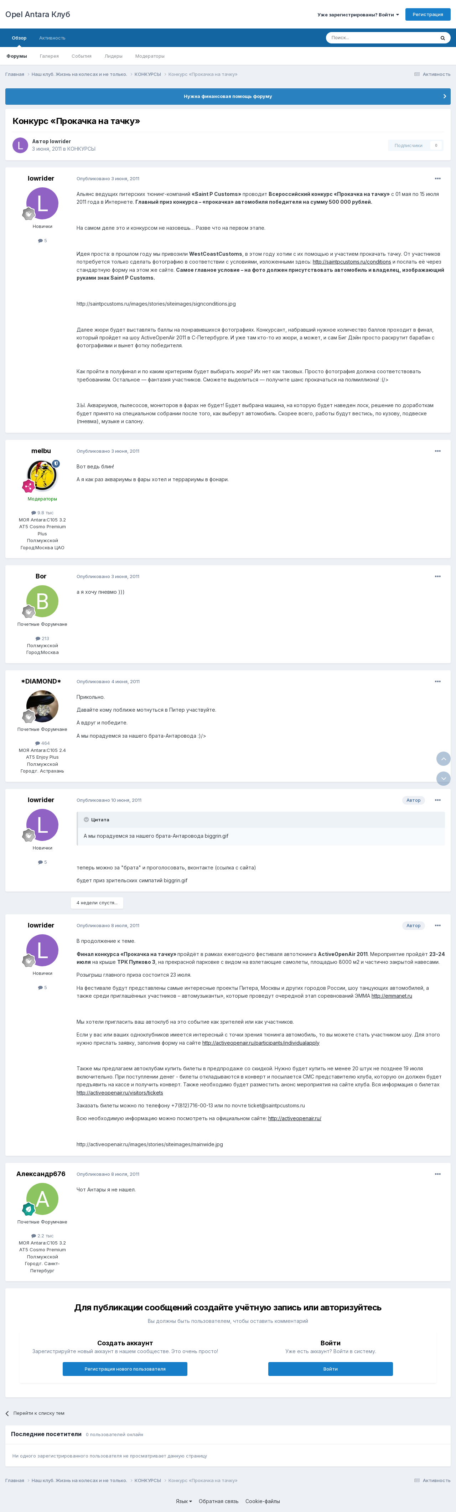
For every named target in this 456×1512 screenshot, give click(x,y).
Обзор (19, 41)
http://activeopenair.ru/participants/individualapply (261, 1043)
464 (42, 743)
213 (42, 638)
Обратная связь (219, 1501)
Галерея (49, 56)
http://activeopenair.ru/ (294, 1118)
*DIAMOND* (41, 681)
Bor (41, 576)
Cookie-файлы (262, 1501)
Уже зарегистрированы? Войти (358, 14)
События (82, 56)
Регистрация (428, 14)
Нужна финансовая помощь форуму (228, 96)
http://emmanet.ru (392, 996)
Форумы (16, 56)
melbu (41, 450)
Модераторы (150, 56)
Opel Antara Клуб (37, 14)
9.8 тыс (42, 512)
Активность (52, 38)
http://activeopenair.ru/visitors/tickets (120, 1093)
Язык (184, 1501)
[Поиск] (364, 37)
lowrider (60, 141)
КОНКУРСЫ (81, 149)
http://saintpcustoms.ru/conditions (352, 262)
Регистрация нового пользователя (125, 1369)
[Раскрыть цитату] (87, 819)
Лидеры (113, 56)
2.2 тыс (42, 1235)
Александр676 (41, 1174)
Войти (330, 1369)
